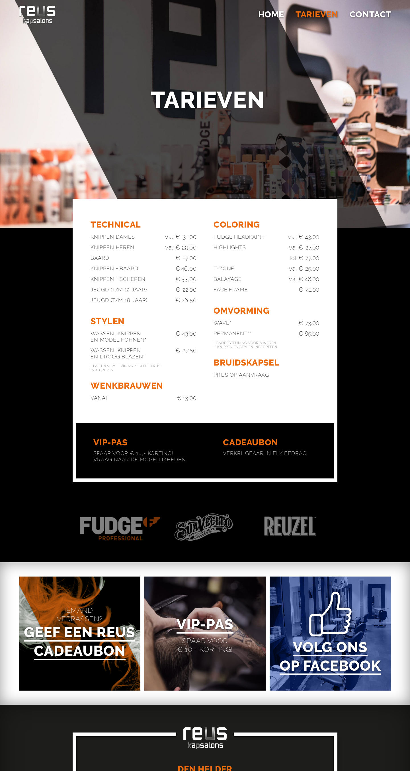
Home (271, 14)
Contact (370, 14)
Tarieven (317, 14)
